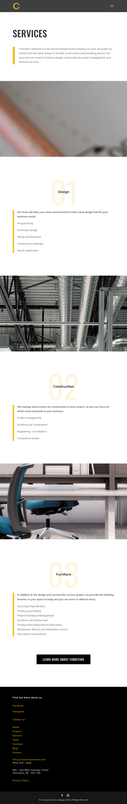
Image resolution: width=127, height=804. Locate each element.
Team (16, 740)
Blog (15, 748)
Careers (17, 752)
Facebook (18, 706)
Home (16, 727)
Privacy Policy (21, 780)
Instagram (18, 711)
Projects (17, 731)
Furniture (18, 744)
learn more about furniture (63, 659)
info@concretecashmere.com (29, 759)
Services (17, 735)
